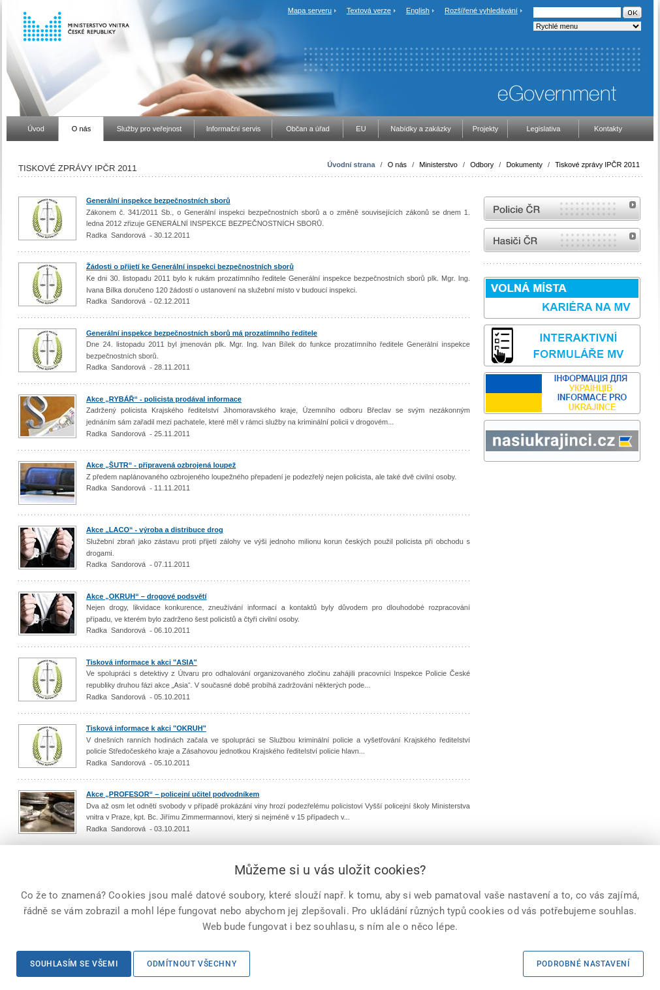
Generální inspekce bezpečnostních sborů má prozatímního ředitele (201, 333)
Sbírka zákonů (486, 486)
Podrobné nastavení (583, 963)
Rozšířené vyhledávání (481, 10)
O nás (397, 164)
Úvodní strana (351, 164)
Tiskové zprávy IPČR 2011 (597, 164)
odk (490, 486)
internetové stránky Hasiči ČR (562, 240)
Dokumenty (524, 164)
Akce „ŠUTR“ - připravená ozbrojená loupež (161, 465)
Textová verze (369, 10)
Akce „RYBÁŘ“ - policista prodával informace (164, 399)
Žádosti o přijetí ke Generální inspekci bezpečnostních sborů (190, 266)
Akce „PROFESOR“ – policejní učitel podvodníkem (172, 794)
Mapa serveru (310, 10)
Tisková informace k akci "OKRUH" (146, 728)
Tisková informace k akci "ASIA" (141, 662)
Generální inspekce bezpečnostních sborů (158, 200)
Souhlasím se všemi (74, 963)
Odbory (482, 164)
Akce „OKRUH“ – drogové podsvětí (146, 596)
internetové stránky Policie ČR (562, 209)
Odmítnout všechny (191, 963)
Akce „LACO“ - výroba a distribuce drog (154, 530)
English (418, 10)
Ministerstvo (438, 164)
